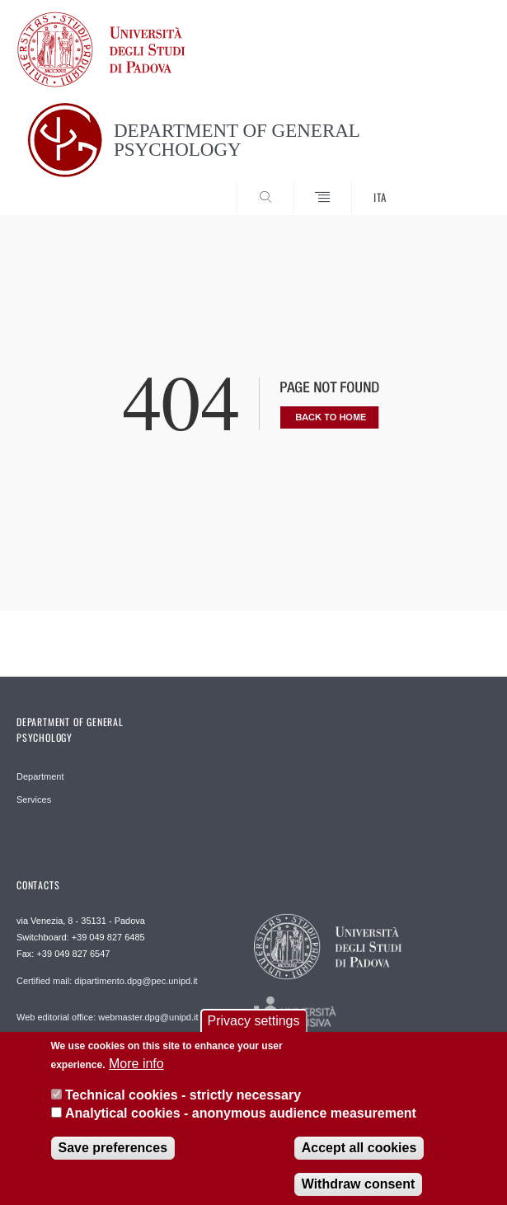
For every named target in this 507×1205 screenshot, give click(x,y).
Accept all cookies (359, 1156)
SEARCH (453, 184)
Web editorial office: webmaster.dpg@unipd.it (107, 1017)
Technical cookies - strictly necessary (183, 1104)
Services (33, 799)
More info (136, 1072)
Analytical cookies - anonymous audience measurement (240, 1122)
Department (39, 776)
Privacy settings (253, 1030)
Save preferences (113, 1156)
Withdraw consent (358, 1192)
